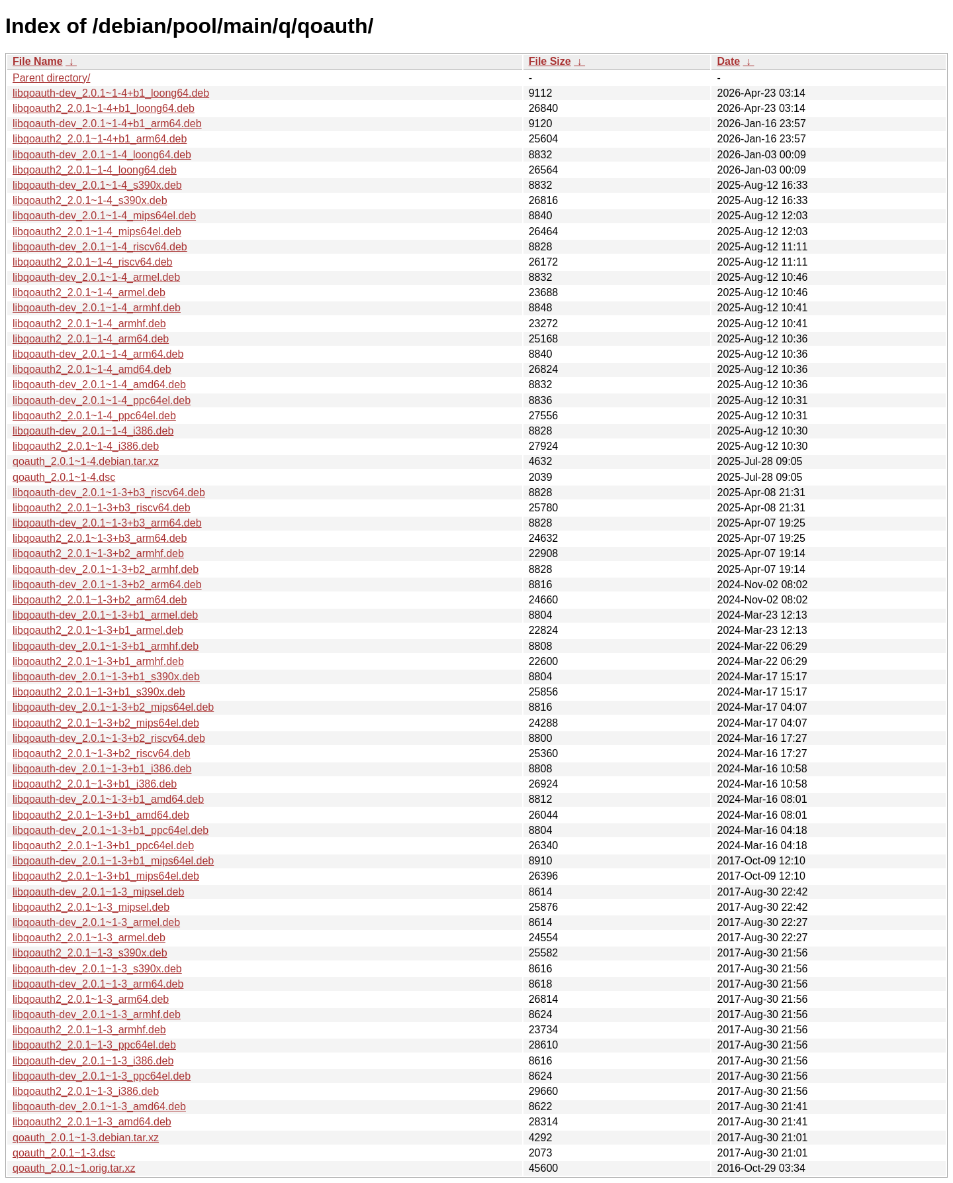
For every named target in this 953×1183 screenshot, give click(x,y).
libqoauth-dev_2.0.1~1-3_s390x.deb (97, 968)
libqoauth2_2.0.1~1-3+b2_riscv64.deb (102, 753)
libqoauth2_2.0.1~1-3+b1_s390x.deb (99, 691)
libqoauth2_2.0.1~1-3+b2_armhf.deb (98, 553)
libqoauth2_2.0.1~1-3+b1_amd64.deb (101, 815)
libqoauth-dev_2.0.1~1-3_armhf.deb (97, 1014)
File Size (550, 61)
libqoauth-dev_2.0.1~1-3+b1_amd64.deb (108, 799)
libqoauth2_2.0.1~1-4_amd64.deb (92, 369)
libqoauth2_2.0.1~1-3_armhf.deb (89, 1029)
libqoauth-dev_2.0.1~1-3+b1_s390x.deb (106, 676)
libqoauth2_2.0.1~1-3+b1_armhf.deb (98, 661)
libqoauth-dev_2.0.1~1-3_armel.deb (96, 922)
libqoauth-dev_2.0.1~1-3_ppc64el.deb (102, 1076)
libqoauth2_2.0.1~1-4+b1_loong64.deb (104, 108)
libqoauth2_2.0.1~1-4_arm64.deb (91, 338)
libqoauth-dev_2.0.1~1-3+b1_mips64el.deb (113, 860)
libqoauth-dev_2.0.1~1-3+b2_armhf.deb (106, 569)
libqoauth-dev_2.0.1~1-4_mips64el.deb (104, 215)
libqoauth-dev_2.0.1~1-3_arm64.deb (98, 984)
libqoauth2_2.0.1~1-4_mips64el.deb (97, 231)
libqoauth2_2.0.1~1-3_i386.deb (86, 1091)
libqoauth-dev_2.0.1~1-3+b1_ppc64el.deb (110, 830)
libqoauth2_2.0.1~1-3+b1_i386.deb (95, 784)
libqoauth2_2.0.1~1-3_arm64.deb (91, 999)
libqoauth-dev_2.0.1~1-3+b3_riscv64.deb (109, 492)
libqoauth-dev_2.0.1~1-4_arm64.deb (98, 354)
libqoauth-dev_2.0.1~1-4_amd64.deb (99, 384)
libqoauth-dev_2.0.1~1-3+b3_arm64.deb (107, 523)
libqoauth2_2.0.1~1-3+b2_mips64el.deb (106, 723)
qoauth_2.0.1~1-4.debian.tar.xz (86, 461)
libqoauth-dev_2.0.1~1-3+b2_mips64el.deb (113, 707)
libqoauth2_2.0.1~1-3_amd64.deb (92, 1121)
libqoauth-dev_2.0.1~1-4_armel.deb (96, 277)
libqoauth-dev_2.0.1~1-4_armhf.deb (97, 307)
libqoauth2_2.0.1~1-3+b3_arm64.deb (100, 538)
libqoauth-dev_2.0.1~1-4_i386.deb (93, 431)
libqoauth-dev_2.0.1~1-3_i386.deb (93, 1060)
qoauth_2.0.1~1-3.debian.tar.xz (86, 1137)
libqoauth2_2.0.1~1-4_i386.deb (86, 446)
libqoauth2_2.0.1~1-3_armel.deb (89, 937)
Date (728, 61)
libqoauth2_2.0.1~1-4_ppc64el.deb (94, 415)
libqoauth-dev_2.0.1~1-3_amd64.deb (99, 1106)
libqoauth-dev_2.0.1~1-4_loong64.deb (102, 154)
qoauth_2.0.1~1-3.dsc (64, 1152)
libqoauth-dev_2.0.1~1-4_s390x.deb (97, 185)
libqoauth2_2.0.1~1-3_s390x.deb (90, 952)
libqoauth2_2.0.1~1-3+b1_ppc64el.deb (103, 845)
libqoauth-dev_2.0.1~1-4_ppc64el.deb (102, 400)
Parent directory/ (51, 77)
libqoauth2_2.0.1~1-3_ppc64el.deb (94, 1045)
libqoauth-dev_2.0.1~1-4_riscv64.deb (100, 246)
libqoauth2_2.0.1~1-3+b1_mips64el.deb (106, 876)
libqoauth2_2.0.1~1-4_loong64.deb (95, 170)
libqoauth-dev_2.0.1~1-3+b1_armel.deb (105, 615)
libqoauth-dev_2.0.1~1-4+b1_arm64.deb (107, 123)
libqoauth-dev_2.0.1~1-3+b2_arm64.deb (107, 584)
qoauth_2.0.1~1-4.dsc (64, 477)
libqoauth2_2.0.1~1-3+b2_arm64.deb (100, 599)
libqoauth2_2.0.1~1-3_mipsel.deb (91, 907)
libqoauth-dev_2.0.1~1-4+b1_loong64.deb (111, 93)
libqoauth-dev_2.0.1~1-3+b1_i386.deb (102, 768)
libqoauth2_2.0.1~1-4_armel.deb (89, 292)
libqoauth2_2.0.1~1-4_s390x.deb (90, 200)
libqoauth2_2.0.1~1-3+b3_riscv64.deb (102, 507)
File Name (38, 61)
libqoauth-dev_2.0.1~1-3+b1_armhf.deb (106, 646)
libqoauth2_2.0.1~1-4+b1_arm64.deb (100, 138)
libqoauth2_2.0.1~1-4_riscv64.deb (93, 262)
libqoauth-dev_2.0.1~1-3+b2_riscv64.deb (109, 738)
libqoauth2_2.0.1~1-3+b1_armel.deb (98, 630)
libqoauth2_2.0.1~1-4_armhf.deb (89, 323)
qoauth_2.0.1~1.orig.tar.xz (74, 1168)
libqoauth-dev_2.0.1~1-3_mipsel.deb (98, 892)
